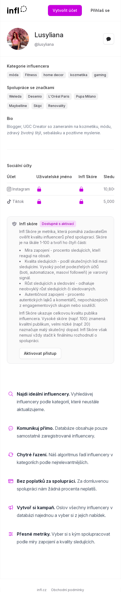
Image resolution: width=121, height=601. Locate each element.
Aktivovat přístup (40, 353)
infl (13, 10)
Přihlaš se (100, 10)
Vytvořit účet (65, 10)
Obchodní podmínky (67, 590)
